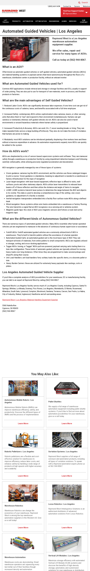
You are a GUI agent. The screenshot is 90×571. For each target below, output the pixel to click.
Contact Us (67, 6)
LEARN (64, 21)
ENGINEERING (54, 21)
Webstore (86, 6)
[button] (81, 2)
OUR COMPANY (84, 21)
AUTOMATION (28, 21)
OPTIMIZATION (41, 21)
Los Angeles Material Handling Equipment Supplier (37, 300)
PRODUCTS (16, 21)
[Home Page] (14, 11)
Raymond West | (9, 300)
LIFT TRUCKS (5, 21)
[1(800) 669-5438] (52, 6)
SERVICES (72, 21)
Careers (77, 6)
